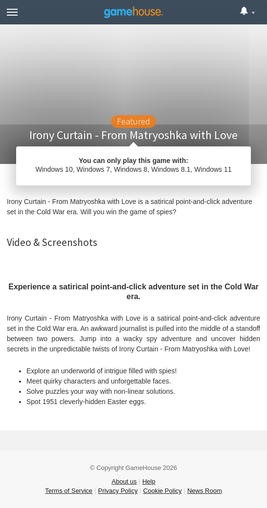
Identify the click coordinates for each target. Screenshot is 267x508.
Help (149, 481)
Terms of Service (68, 490)
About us (123, 481)
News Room (204, 490)
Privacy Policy (117, 490)
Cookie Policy (162, 490)
